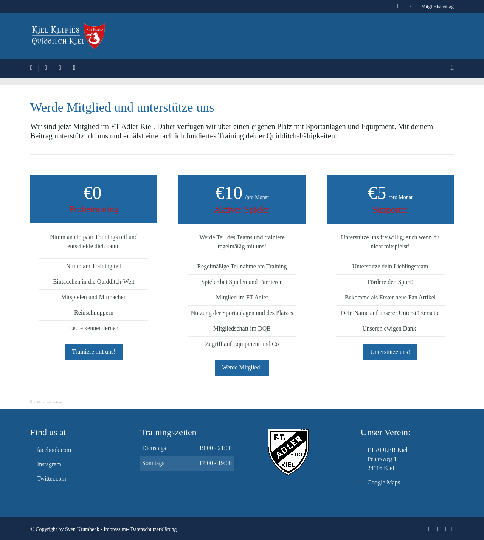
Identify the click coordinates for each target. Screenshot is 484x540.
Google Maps (384, 482)
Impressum (115, 529)
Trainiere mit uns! (94, 351)
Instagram (49, 464)
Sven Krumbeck (82, 529)
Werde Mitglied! (242, 367)
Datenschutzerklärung (153, 529)
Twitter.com (51, 478)
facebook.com (54, 450)
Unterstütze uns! (390, 352)
